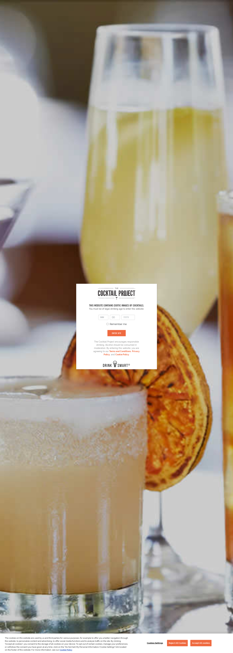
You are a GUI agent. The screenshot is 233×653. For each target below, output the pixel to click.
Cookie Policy (122, 354)
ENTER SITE (116, 333)
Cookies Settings (155, 643)
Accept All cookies (201, 643)
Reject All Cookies (177, 643)
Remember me (118, 324)
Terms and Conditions (120, 351)
